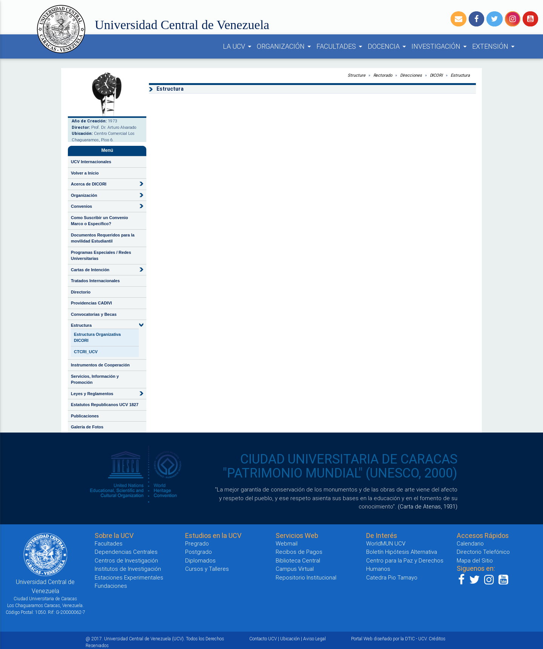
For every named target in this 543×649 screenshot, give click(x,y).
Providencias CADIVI (91, 303)
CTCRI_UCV (86, 351)
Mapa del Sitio (475, 560)
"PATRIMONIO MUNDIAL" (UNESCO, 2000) (340, 473)
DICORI (436, 75)
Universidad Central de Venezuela (182, 25)
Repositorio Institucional (306, 577)
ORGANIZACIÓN (285, 46)
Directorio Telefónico (483, 551)
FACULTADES (340, 46)
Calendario (470, 543)
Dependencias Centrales (126, 551)
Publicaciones (85, 416)
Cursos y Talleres (207, 568)
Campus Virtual (295, 568)
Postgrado (198, 551)
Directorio (80, 292)
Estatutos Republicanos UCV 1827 (104, 404)
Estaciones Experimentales (129, 577)
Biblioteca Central (298, 560)
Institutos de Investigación (128, 568)
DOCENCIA (388, 46)
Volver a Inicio (85, 173)
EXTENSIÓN (494, 46)
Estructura (81, 325)
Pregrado (197, 543)
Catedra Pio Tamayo (391, 577)
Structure (356, 75)
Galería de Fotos (87, 427)
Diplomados (200, 560)
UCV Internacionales (91, 161)
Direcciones (411, 75)
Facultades (109, 543)
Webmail (287, 543)
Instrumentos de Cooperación (100, 365)
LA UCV (238, 46)
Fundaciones (111, 585)
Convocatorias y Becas (94, 314)
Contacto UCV (263, 638)
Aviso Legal (314, 638)
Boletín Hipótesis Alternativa (401, 551)
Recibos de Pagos (299, 551)
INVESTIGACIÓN (440, 46)
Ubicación (290, 638)
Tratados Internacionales (95, 280)
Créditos (437, 638)
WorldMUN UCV (385, 543)
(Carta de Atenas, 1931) (427, 506)
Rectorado (382, 75)
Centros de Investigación (126, 560)
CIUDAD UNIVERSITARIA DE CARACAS (348, 459)
